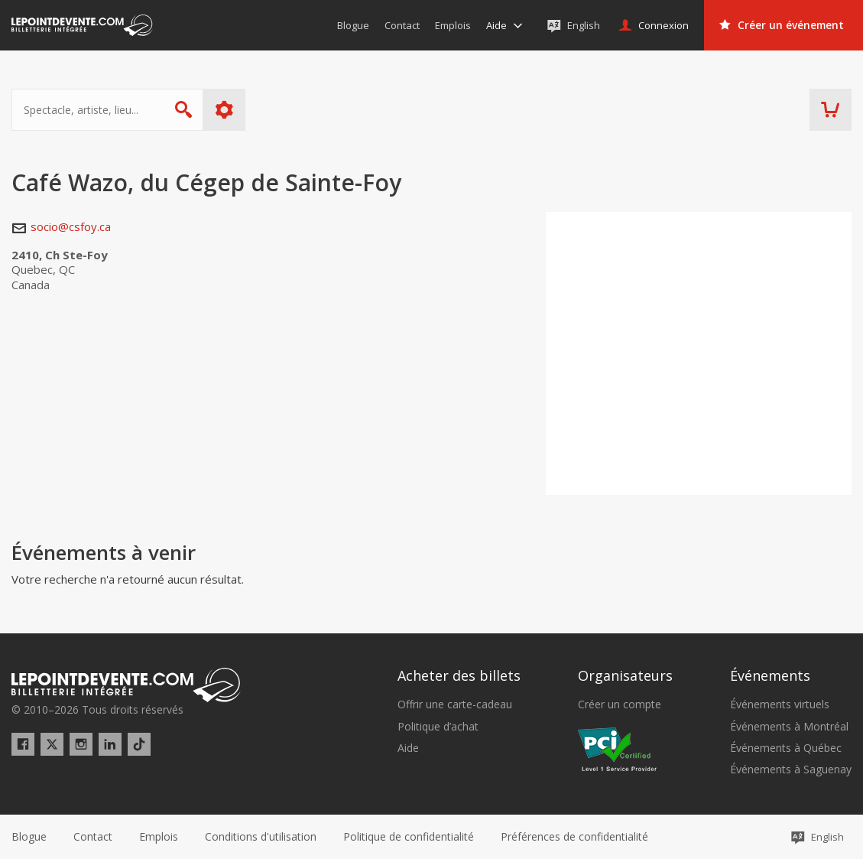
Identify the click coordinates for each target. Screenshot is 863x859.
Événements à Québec (786, 748)
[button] (574, 837)
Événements (770, 675)
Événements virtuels (779, 704)
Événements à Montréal (789, 727)
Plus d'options (224, 110)
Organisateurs (625, 675)
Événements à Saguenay (791, 769)
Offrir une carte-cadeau (454, 704)
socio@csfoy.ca (71, 226)
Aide (408, 748)
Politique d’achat (438, 727)
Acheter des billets (459, 675)
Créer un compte (619, 704)
